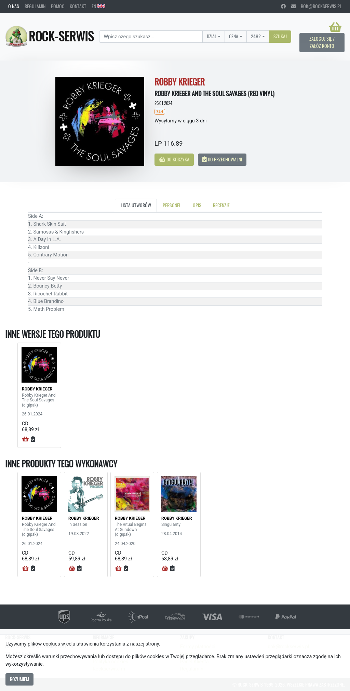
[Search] (150, 36)
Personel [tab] (172, 205)
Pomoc (57, 6)
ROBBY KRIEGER (37, 389)
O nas (13, 6)
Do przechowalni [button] (222, 159)
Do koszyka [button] (174, 159)
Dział (212, 36)
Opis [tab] (197, 205)
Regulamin (35, 6)
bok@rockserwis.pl (316, 6)
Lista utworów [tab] (136, 205)
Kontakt (78, 6)
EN (98, 6)
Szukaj (280, 36)
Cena (233, 36)
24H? (256, 36)
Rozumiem (19, 679)
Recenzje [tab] (221, 205)
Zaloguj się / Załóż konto (322, 42)
